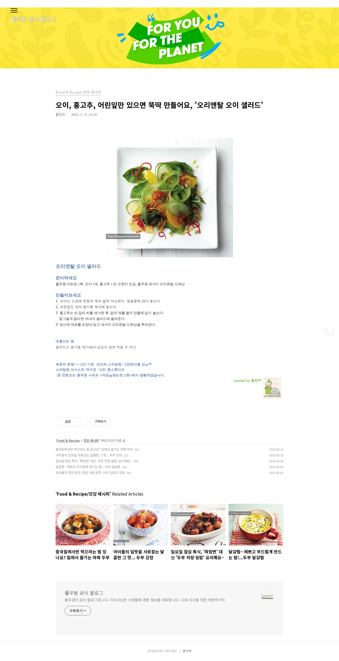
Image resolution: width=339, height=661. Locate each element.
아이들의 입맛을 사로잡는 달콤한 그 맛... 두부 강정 (89, 455)
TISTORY (170, 651)
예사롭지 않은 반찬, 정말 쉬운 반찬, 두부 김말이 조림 (90, 472)
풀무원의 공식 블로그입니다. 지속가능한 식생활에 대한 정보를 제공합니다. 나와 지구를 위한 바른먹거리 (145, 599)
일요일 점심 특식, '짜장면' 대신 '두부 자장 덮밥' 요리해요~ (94, 461)
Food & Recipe (68, 440)
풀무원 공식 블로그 (84, 592)
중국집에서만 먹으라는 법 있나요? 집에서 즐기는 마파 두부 (94, 449)
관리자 (187, 651)
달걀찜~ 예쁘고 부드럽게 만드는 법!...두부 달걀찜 (88, 466)
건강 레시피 (91, 440)
